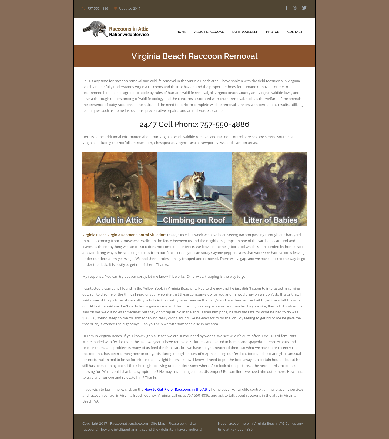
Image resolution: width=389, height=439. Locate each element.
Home (181, 32)
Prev (294, 180)
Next (294, 194)
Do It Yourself (245, 32)
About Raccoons (209, 32)
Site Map (158, 423)
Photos (272, 32)
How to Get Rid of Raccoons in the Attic (177, 389)
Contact (295, 32)
